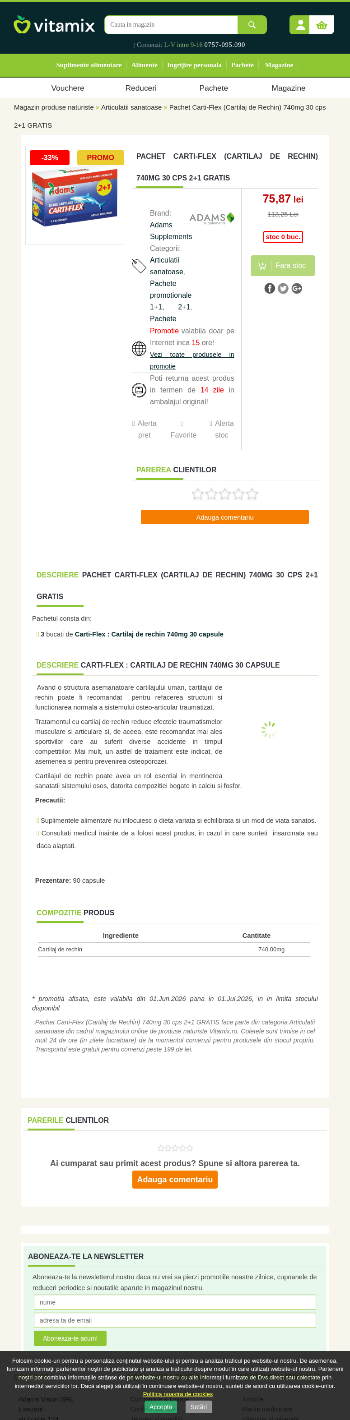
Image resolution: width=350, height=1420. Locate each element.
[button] (300, 21)
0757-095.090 (225, 44)
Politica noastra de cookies (178, 1394)
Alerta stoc (224, 429)
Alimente (144, 65)
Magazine (279, 65)
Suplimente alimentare (89, 65)
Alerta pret (147, 429)
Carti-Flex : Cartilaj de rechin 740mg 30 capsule (149, 634)
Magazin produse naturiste (54, 107)
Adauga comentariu (224, 517)
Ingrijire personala (194, 65)
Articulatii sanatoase (131, 107)
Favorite (183, 435)
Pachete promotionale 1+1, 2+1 (171, 295)
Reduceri (141, 87)
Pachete (242, 65)
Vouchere (67, 87)
